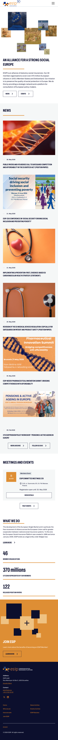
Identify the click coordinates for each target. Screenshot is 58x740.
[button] (52, 3)
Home (5, 705)
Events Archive (35, 709)
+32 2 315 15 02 (8, 692)
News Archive (34, 705)
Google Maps (7, 683)
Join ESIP (6, 716)
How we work (7, 712)
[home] (11, 3)
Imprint (5, 727)
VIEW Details (29, 495)
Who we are (7, 709)
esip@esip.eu (7, 690)
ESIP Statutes (34, 712)
